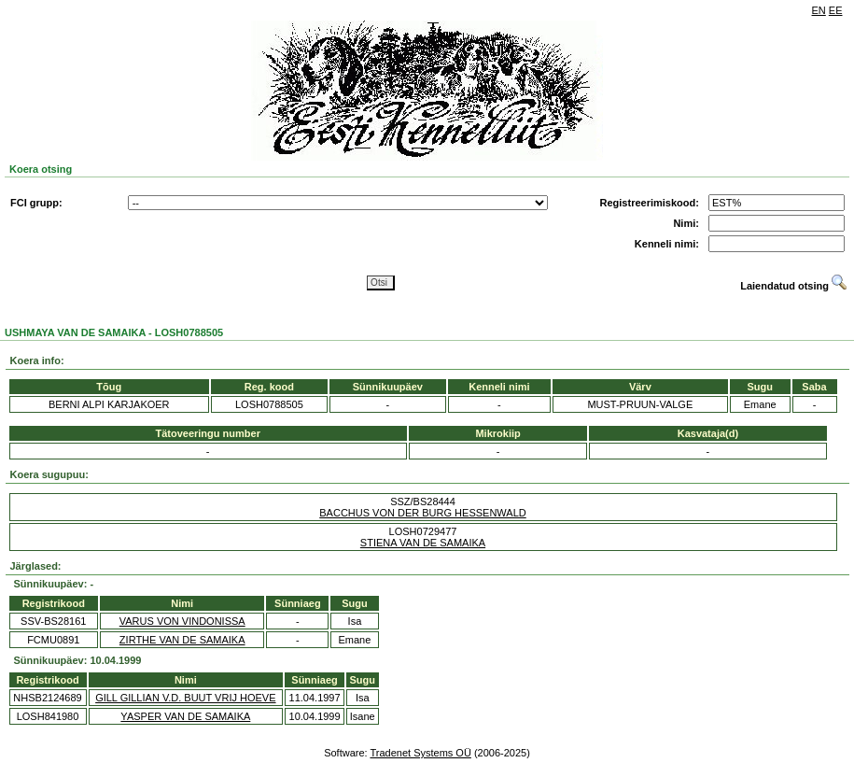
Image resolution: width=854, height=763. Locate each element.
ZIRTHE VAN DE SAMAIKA (182, 639)
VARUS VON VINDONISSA (182, 621)
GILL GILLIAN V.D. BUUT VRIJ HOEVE (185, 697)
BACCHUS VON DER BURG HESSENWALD (422, 512)
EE (836, 10)
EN (819, 10)
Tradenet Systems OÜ (420, 752)
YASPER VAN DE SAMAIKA (185, 716)
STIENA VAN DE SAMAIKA (422, 542)
